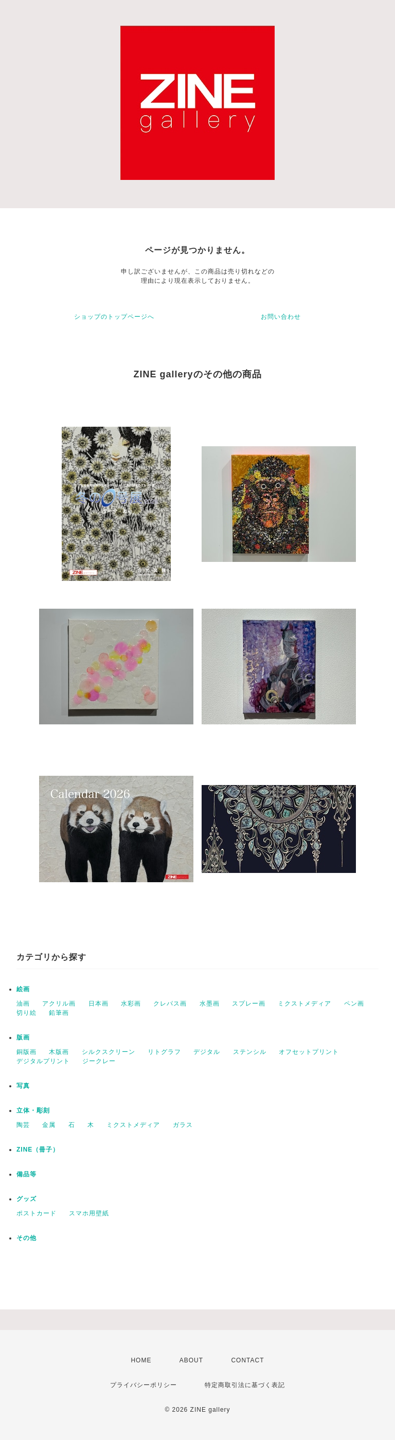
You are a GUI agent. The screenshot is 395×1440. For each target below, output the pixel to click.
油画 (23, 1003)
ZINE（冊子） (37, 1149)
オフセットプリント (309, 1051)
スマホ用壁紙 (89, 1213)
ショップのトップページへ (114, 316)
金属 (49, 1124)
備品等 (26, 1174)
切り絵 (26, 1012)
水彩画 (131, 1003)
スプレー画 (248, 1003)
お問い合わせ (281, 316)
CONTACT (247, 1360)
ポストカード (36, 1213)
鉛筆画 (59, 1012)
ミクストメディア (304, 1003)
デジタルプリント (43, 1061)
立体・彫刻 (33, 1110)
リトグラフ (164, 1051)
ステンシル (249, 1051)
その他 (26, 1238)
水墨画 (210, 1003)
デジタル (206, 1051)
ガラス (183, 1124)
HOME (141, 1360)
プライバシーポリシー (143, 1385)
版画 (23, 1037)
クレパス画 (170, 1003)
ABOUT (191, 1360)
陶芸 (23, 1124)
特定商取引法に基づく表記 (245, 1385)
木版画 (59, 1051)
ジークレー (99, 1061)
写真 (23, 1085)
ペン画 (354, 1003)
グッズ (26, 1198)
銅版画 (26, 1051)
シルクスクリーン (108, 1051)
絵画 (23, 989)
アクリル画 (59, 1003)
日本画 (98, 1003)
